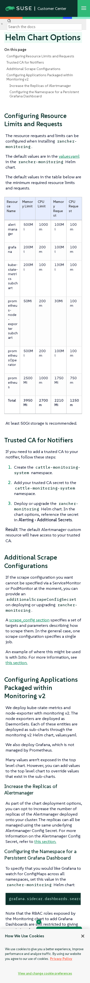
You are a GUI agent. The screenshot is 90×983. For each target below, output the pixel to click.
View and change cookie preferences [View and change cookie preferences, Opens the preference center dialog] (45, 973)
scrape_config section (29, 620)
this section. (17, 662)
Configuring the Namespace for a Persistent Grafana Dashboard (44, 94)
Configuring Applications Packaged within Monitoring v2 (39, 77)
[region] (45, 956)
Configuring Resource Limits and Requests (40, 56)
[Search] (44, 27)
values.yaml (69, 156)
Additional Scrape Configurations (33, 69)
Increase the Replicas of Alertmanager (40, 85)
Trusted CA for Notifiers (25, 62)
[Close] (82, 936)
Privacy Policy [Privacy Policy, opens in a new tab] (61, 959)
